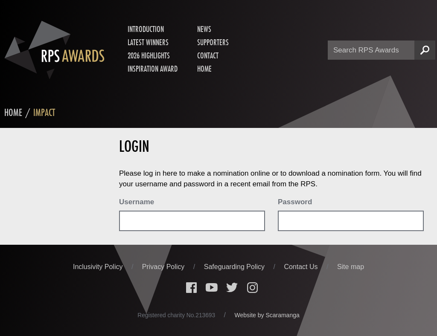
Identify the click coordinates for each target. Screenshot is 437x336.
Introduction (146, 29)
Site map (350, 267)
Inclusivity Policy (99, 267)
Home (204, 69)
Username (136, 202)
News (204, 29)
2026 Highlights (149, 56)
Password (295, 202)
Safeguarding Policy (235, 267)
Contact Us (302, 267)
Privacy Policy (164, 267)
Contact (207, 56)
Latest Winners (148, 42)
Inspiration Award (153, 69)
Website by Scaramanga (267, 315)
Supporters (213, 42)
